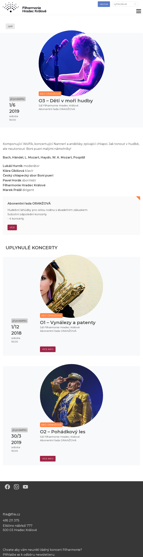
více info (47, 349)
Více (12, 227)
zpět (10, 26)
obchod (104, 4)
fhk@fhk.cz (11, 514)
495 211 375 (11, 520)
